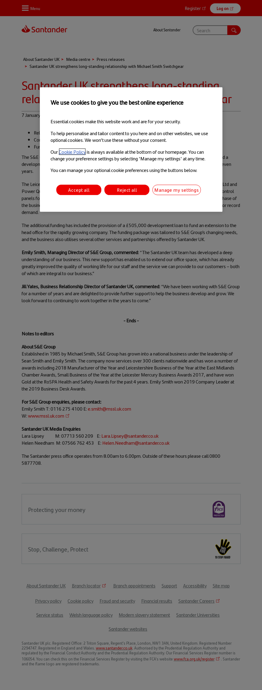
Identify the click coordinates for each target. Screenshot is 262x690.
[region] (131, 149)
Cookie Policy (72, 151)
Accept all (78, 189)
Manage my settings (176, 189)
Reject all (127, 189)
